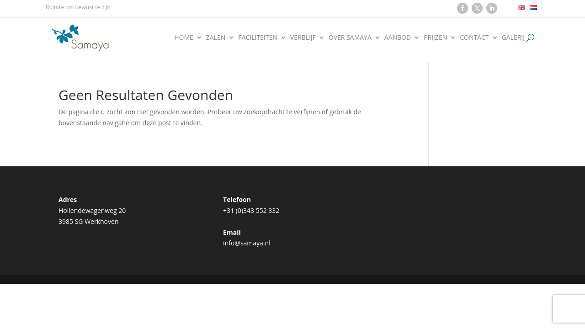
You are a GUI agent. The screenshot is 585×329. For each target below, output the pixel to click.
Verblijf (303, 37)
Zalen (216, 37)
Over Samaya (350, 37)
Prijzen (435, 37)
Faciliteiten (257, 37)
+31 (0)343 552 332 (251, 210)
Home (183, 37)
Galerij (513, 37)
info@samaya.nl (247, 243)
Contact (474, 37)
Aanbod (397, 37)
